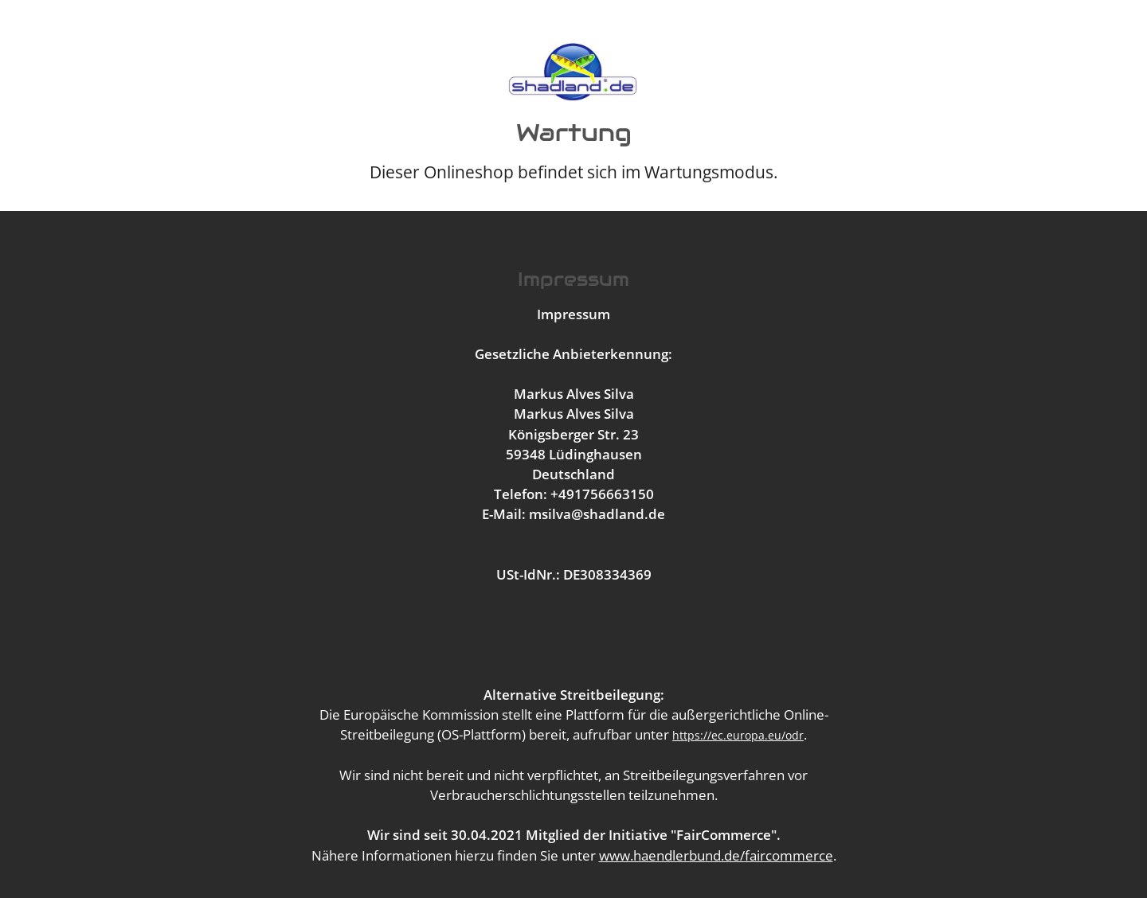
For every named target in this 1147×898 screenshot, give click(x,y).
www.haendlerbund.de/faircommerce (716, 855)
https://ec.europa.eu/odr (738, 735)
